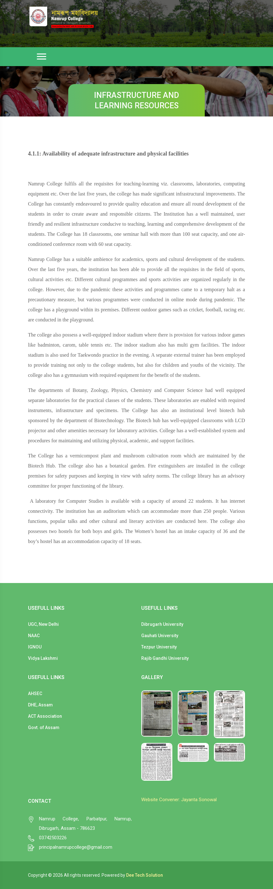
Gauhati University (159, 635)
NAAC (34, 635)
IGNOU (35, 646)
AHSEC (35, 693)
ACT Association (45, 716)
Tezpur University (159, 646)
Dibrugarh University (162, 624)
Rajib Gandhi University (165, 658)
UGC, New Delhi (43, 624)
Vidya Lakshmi (43, 658)
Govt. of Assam (43, 727)
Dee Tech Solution (144, 875)
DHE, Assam (40, 704)
